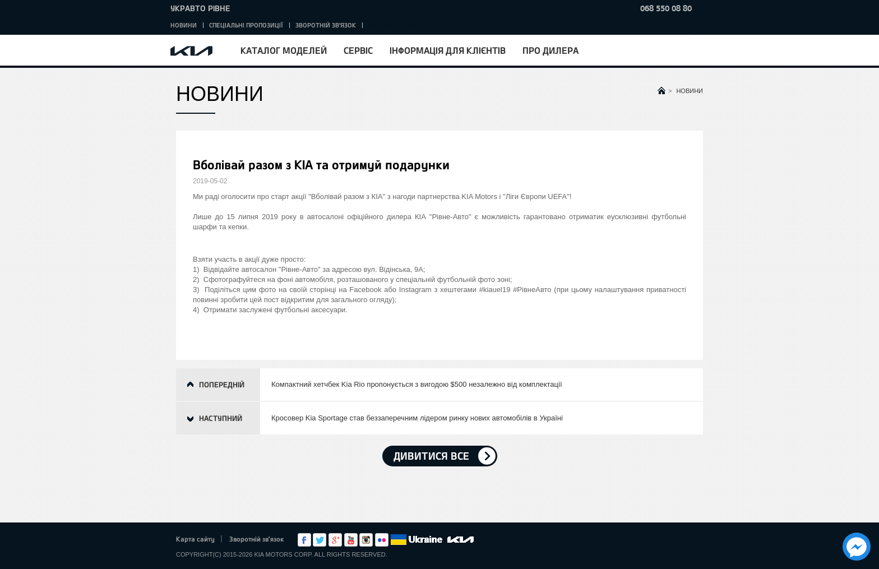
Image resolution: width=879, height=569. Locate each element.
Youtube (351, 540)
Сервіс (358, 50)
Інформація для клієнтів (448, 50)
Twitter (319, 540)
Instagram (366, 540)
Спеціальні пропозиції (246, 25)
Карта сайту (195, 539)
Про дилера (550, 50)
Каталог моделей (283, 50)
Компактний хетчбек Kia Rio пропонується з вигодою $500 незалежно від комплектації (416, 384)
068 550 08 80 (666, 8)
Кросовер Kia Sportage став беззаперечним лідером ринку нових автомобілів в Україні (417, 418)
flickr (381, 540)
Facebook (304, 540)
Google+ (335, 540)
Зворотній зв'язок (325, 25)
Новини (183, 25)
